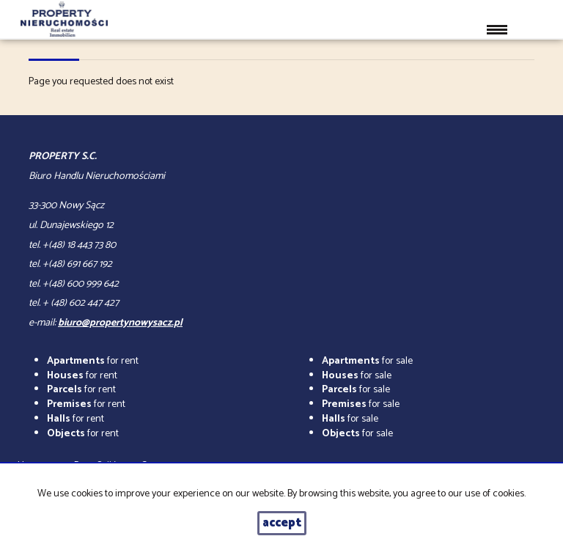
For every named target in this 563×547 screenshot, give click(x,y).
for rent (93, 361)
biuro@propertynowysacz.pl (120, 323)
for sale (367, 361)
